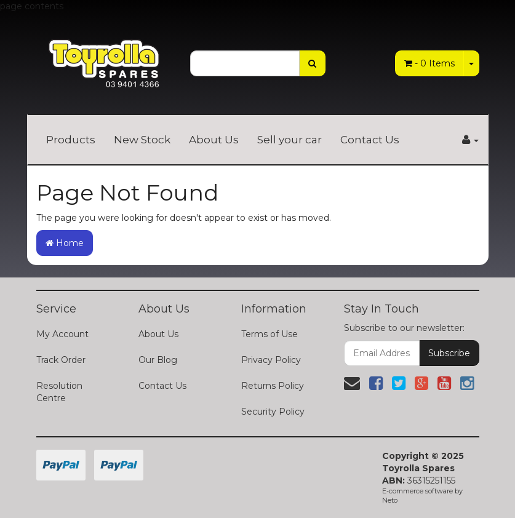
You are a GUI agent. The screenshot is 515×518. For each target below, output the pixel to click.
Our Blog (157, 359)
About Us (214, 139)
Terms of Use (269, 334)
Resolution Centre (59, 392)
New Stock (142, 139)
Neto (389, 500)
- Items (429, 63)
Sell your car (289, 139)
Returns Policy (272, 385)
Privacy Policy (271, 359)
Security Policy (273, 411)
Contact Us (369, 139)
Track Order (61, 359)
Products (70, 139)
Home (65, 243)
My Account (62, 334)
